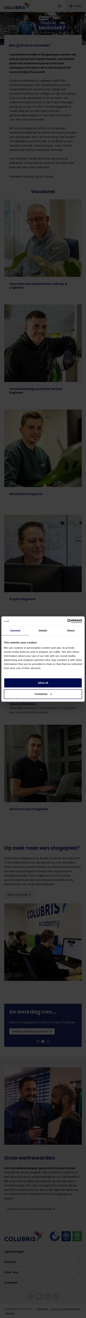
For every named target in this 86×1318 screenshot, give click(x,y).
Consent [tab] (15, 630)
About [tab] (70, 630)
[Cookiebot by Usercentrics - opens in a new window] (67, 621)
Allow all (43, 682)
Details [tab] (43, 630)
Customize (43, 694)
